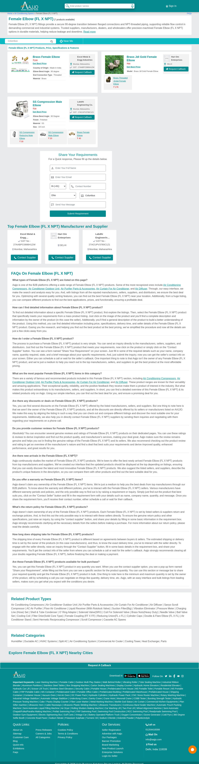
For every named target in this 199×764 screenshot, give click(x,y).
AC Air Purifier (34, 605)
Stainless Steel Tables (54, 682)
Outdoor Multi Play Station (88, 679)
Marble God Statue (124, 699)
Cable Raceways (53, 702)
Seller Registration (111, 727)
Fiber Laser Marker (79, 699)
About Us (18, 727)
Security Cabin (82, 686)
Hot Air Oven (63, 692)
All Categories (43, 734)
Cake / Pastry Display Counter (54, 699)
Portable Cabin (66, 679)
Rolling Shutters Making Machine (87, 705)
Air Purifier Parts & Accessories (78, 286)
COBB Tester (139, 695)
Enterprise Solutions (112, 749)
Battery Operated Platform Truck (104, 712)
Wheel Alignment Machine (149, 705)
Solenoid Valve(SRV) (90, 609)
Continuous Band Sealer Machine (139, 702)
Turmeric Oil (92, 715)
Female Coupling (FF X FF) (80, 613)
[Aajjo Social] (166, 673)
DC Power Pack (79, 692)
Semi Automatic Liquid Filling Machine (41, 705)
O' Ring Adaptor (68, 609)
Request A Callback (99, 662)
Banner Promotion (111, 738)
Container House (32, 692)
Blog (15, 738)
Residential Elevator (170, 682)
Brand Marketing (110, 742)
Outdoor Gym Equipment (25, 712)
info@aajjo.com (154, 736)
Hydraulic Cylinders (98, 692)
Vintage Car (81, 712)
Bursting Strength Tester (159, 695)
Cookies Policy (65, 727)
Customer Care (21, 734)
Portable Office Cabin (87, 689)
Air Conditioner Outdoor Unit (43, 286)
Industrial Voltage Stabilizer (26, 695)
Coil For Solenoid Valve (116, 609)
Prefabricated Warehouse (135, 689)
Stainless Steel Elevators (62, 686)
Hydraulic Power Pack (119, 692)
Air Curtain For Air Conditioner (112, 286)
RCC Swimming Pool (137, 708)
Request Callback (82, 69)
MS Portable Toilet (144, 686)
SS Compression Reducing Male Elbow (27, 132)
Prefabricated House (159, 689)
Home (9, 11)
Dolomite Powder (125, 715)
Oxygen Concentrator (131, 712)
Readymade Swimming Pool (163, 708)
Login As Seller (109, 753)
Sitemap (17, 730)
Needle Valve (167, 609)
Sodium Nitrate (56, 715)
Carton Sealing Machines (103, 682)
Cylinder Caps (134, 613)
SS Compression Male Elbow (55, 131)
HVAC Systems (48, 638)
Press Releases (44, 727)
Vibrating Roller (130, 679)
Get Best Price (40, 61)
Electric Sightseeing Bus (50, 712)
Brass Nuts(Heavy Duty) (144, 609)
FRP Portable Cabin (30, 689)
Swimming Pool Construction (112, 708)
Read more (89, 29)
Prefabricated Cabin (66, 689)
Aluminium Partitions (32, 682)
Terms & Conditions (68, 730)
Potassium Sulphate (74, 715)
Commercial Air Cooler (110, 638)
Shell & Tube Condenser (43, 609)
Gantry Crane (95, 695)
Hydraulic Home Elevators (146, 682)
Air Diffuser (141, 286)
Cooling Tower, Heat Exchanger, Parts (146, 638)
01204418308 (153, 726)
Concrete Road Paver (36, 715)
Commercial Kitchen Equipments (162, 699)
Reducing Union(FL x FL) (111, 613)
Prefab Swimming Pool (64, 708)
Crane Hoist (109, 695)
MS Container (48, 689)
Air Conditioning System (83, 638)
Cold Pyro (167, 712)
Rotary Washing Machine (173, 692)
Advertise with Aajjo (112, 730)
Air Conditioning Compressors (159, 375)
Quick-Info (18, 742)
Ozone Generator (152, 712)
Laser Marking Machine (46, 679)
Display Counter (124, 682)
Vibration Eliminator (144, 605)
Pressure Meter (165, 605)
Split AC (63, 638)
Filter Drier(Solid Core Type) (47, 613)
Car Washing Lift (113, 705)
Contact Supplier (25, 254)
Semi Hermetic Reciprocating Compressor (56, 617)
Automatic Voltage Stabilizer (54, 695)
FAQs (189, 11)
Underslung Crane (78, 695)
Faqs (15, 749)
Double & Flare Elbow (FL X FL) (161, 613)
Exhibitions (18, 745)
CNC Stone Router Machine (145, 692)
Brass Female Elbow (46, 54)
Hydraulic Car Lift (21, 686)
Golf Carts (69, 712)
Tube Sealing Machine (150, 679)
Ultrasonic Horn (36, 702)
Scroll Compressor (91, 617)
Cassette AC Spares (115, 617)
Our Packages (109, 734)
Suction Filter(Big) (122, 605)
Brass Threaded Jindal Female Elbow (120, 78)
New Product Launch (112, 745)
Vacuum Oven (49, 692)
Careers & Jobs (44, 730)
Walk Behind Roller (112, 679)
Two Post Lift (128, 705)
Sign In (171, 4)
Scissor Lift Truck (39, 686)
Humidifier (16, 638)
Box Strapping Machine (78, 682)
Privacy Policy (65, 734)
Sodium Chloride (108, 715)
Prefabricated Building (110, 689)
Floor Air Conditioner (55, 605)
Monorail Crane (124, 695)
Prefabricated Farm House (120, 686)
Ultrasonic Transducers (110, 702)
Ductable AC (31, 638)
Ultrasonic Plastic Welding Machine (80, 702)
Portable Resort (161, 686)
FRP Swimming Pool (86, 708)
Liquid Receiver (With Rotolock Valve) (89, 605)
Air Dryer (65, 705)
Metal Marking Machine (101, 699)
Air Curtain (139, 699)
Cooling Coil (23, 613)
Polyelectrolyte (143, 715)
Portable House (98, 686)
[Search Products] (66, 4)
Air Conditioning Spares (24, 11)
